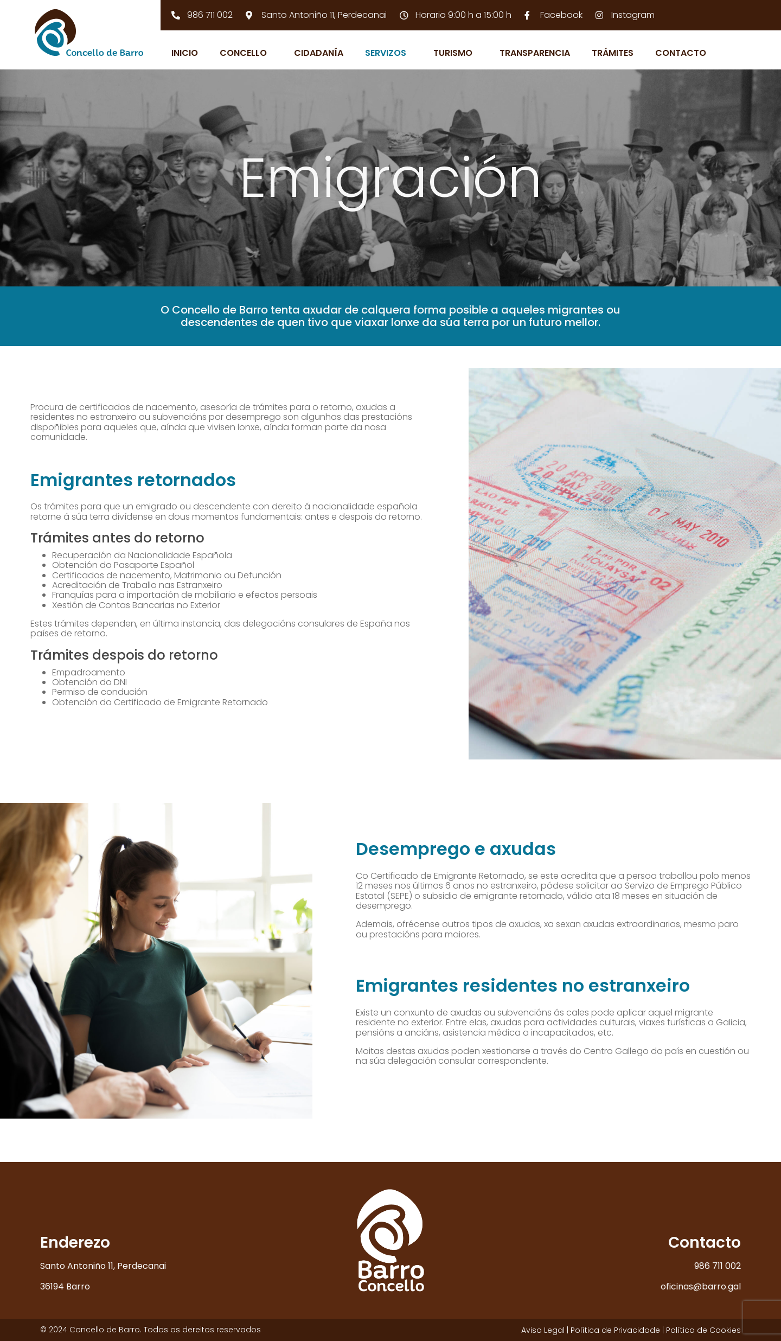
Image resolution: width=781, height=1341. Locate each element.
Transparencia (535, 53)
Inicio (184, 53)
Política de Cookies (703, 1330)
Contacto (680, 53)
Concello (243, 53)
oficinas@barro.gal (701, 1286)
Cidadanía (318, 53)
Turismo (452, 53)
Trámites (612, 53)
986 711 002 (717, 1266)
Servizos (385, 53)
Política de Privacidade (615, 1330)
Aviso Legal (543, 1330)
